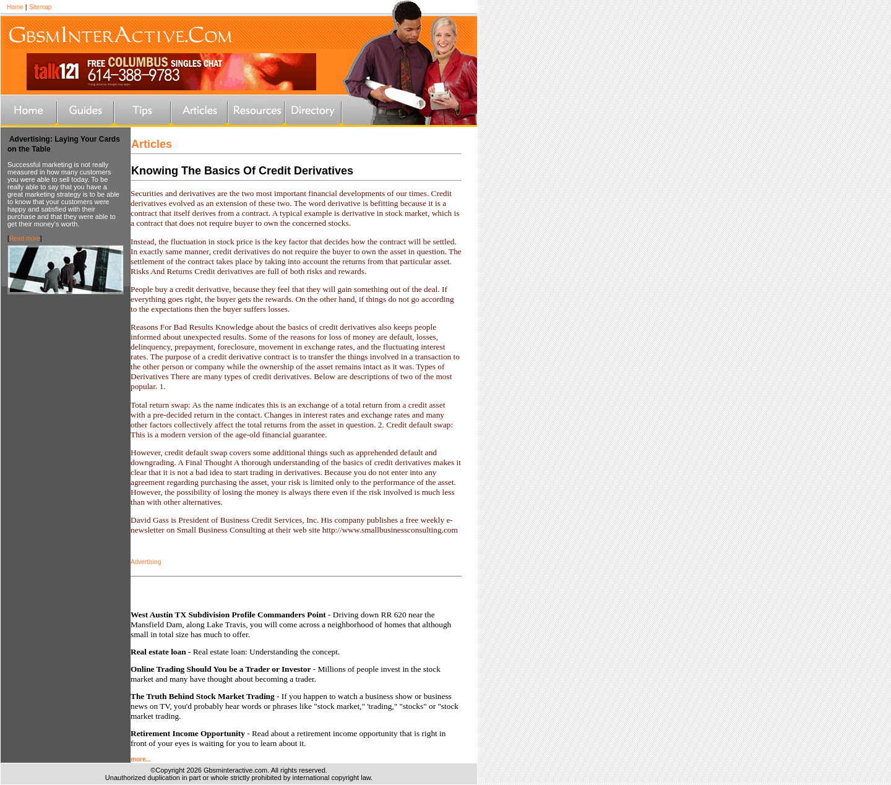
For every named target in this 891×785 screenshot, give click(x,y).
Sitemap (40, 7)
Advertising (146, 562)
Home (15, 7)
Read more (24, 238)
